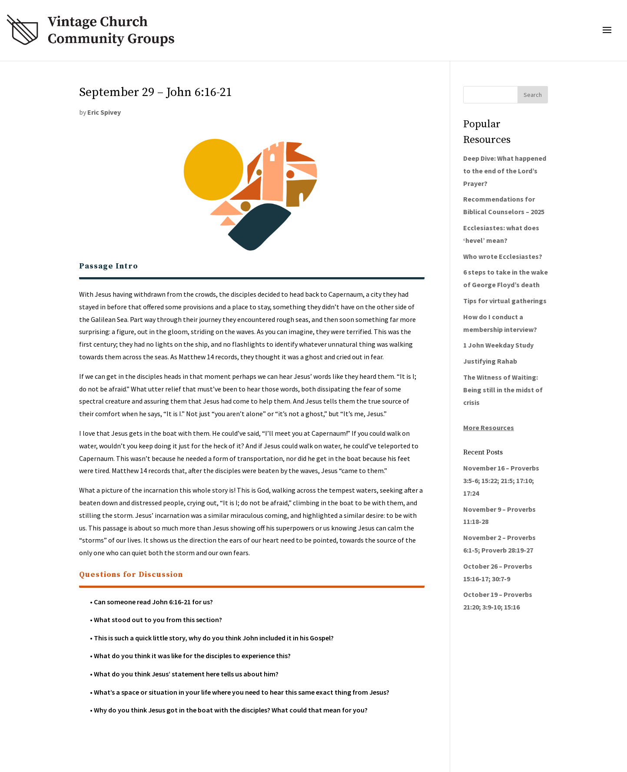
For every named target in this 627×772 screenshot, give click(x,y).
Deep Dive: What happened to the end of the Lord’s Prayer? (504, 171)
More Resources (488, 427)
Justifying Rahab (490, 361)
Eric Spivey (104, 112)
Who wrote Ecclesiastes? (502, 256)
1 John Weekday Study (498, 345)
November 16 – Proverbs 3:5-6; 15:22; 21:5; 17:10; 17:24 (501, 480)
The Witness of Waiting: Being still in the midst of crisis (503, 390)
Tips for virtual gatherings (505, 300)
